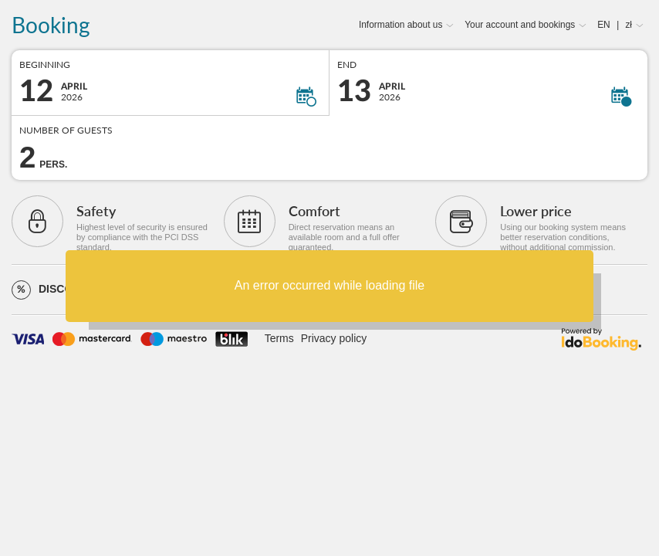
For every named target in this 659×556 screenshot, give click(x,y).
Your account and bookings (520, 24)
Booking (51, 25)
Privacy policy (334, 338)
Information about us (400, 24)
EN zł (614, 24)
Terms (279, 338)
